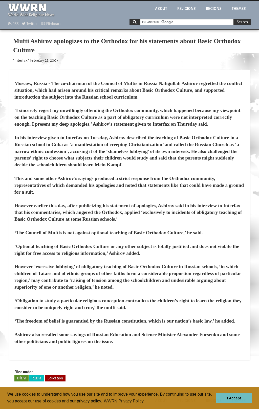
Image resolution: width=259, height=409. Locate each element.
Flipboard (51, 24)
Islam (21, 378)
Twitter (30, 24)
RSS (13, 24)
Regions (214, 9)
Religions (186, 9)
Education (55, 378)
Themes (239, 9)
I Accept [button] (234, 398)
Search (242, 22)
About (161, 9)
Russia (37, 378)
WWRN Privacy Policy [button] (124, 401)
